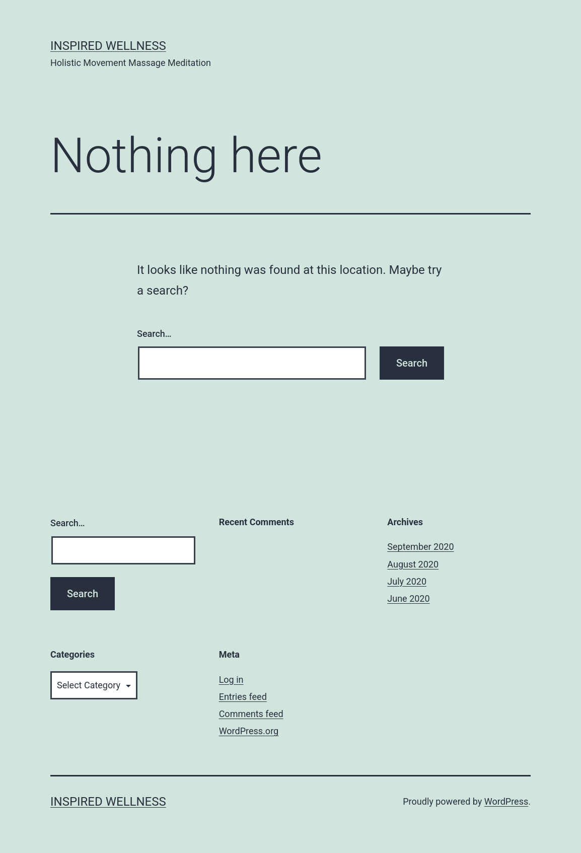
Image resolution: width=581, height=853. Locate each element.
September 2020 (420, 546)
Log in (231, 679)
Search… (154, 333)
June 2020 (408, 598)
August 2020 (413, 564)
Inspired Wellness (108, 46)
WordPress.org (249, 731)
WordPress (506, 801)
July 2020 (406, 581)
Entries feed (243, 696)
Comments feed (251, 713)
